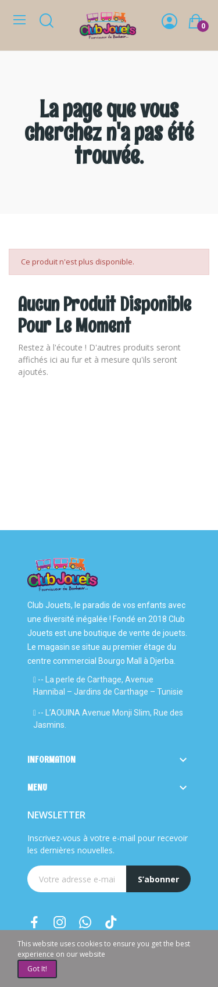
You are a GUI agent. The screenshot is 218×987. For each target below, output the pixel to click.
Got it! (37, 969)
